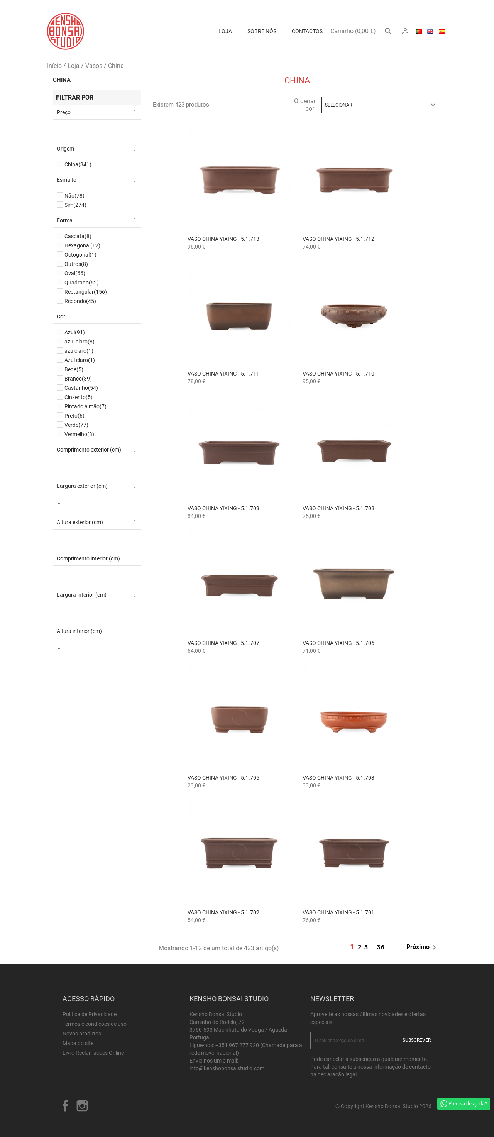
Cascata (77, 236)
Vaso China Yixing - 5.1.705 (223, 778)
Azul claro (79, 360)
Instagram (82, 1105)
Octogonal (80, 255)
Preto (74, 416)
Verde (76, 425)
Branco (78, 379)
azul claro (79, 341)
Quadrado (81, 282)
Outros (76, 264)
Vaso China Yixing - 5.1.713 (223, 239)
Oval (74, 273)
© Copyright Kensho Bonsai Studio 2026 (383, 1106)
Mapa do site (78, 1043)
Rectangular (85, 292)
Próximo (422, 947)
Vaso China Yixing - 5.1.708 (338, 508)
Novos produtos (82, 1033)
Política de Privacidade (90, 1014)
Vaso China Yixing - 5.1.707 (223, 643)
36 (381, 947)
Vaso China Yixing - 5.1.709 (223, 508)
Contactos (307, 31)
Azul (74, 332)
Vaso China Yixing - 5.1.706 (338, 643)
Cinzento (78, 397)
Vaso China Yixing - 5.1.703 (338, 778)
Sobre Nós (261, 31)
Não (74, 196)
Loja (225, 31)
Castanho (81, 388)
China (62, 79)
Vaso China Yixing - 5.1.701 (338, 912)
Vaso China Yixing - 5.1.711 (223, 374)
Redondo (80, 301)
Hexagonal (82, 245)
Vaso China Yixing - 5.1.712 (338, 239)
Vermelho (79, 434)
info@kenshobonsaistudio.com (226, 1068)
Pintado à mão (85, 406)
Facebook (65, 1105)
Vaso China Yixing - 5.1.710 (338, 374)
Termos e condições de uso (95, 1024)
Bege (73, 369)
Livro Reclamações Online (93, 1053)
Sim (75, 205)
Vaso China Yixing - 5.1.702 (223, 912)
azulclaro (78, 351)
